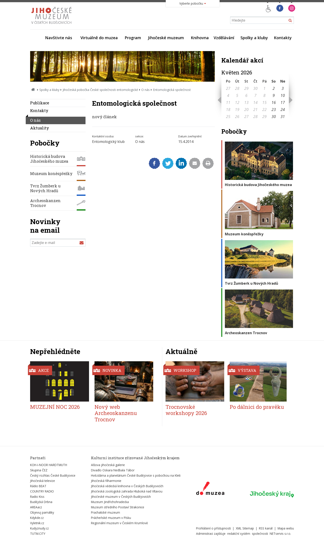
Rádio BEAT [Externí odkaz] (38, 486)
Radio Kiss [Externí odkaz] (37, 496)
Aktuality (39, 128)
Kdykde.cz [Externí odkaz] (37, 518)
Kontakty (283, 37)
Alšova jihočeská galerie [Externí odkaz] (108, 465)
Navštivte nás (58, 37)
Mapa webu (286, 528)
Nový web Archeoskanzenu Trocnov (116, 413)
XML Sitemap (245, 528)
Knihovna (200, 37)
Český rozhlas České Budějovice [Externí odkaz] (52, 475)
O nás (145, 90)
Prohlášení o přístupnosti (213, 528)
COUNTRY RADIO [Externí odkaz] (42, 491)
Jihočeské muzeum (166, 37)
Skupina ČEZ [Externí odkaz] (38, 470)
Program (133, 37)
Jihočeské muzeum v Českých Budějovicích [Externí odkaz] (121, 496)
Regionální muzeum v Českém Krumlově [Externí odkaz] (119, 523)
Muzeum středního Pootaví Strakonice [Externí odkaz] (117, 507)
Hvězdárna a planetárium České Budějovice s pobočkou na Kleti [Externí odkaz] (135, 475)
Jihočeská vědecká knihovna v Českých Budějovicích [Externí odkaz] (127, 486)
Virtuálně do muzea (99, 37)
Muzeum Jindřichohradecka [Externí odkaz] (110, 502)
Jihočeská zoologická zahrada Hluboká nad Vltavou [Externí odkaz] (126, 491)
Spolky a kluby (254, 37)
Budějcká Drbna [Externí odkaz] (41, 502)
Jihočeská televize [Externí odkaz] (42, 481)
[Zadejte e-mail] (58, 243)
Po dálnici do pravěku (257, 406)
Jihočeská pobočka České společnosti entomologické (100, 90)
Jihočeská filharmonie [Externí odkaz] (106, 481)
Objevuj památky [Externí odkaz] (42, 512)
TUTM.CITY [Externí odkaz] (37, 533)
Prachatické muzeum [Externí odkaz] (105, 512)
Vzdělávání (224, 37)
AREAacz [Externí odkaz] (36, 507)
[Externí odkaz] (210, 489)
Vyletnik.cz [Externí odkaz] (37, 523)
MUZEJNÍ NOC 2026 (55, 406)
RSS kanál (266, 528)
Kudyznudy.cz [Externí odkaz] (39, 528)
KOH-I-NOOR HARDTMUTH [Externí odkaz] (48, 465)
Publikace (39, 102)
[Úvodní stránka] (52, 25)
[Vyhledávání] (262, 20)
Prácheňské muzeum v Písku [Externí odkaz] (111, 518)
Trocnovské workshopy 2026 (186, 410)
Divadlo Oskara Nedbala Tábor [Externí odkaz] (113, 470)
